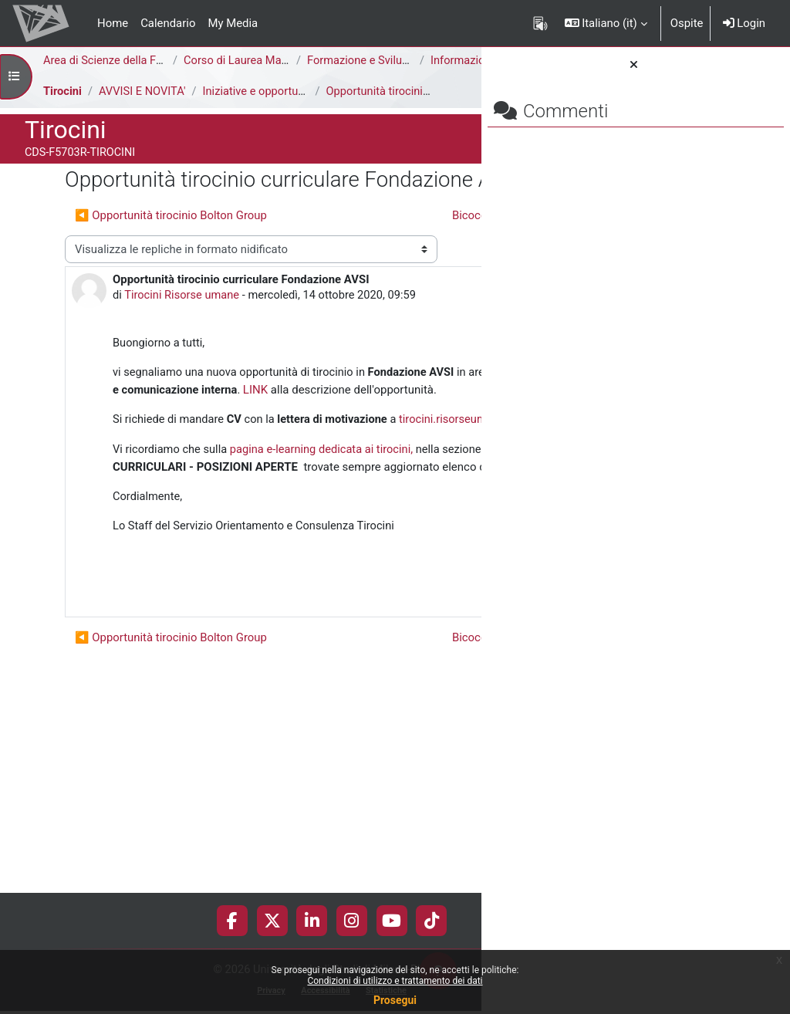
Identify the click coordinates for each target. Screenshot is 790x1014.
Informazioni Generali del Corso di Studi (161, 78)
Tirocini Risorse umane (142, 405)
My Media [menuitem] (233, 23)
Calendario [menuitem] (167, 23)
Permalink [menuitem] (371, 790)
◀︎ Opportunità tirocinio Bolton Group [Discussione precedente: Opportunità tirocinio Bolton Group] (171, 262)
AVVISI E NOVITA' (144, 108)
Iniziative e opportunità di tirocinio (291, 108)
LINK (248, 518)
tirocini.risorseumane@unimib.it (194, 582)
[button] (606, 23)
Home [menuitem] (112, 23)
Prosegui (395, 1000)
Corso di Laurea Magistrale (252, 61)
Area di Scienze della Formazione (127, 61)
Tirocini (63, 108)
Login (744, 23)
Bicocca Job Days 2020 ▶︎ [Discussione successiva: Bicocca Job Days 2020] (338, 290)
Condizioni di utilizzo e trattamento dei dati (394, 980)
